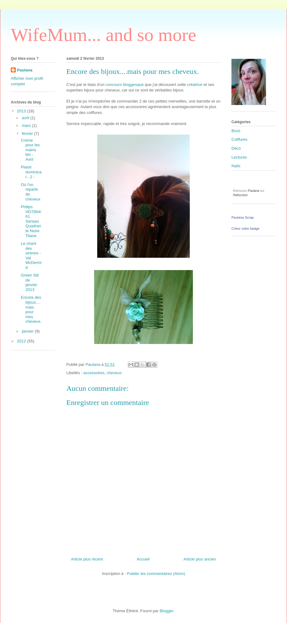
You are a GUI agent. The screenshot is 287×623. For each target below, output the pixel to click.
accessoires (94, 372)
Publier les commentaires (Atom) (156, 573)
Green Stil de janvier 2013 (30, 282)
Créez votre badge (245, 228)
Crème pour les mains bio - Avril (30, 150)
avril (26, 117)
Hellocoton (240, 195)
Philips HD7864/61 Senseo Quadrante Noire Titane (31, 221)
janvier (28, 331)
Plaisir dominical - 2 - (31, 172)
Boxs (235, 130)
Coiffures (239, 139)
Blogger (166, 611)
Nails (235, 166)
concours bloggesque (125, 84)
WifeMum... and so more (103, 35)
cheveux (114, 372)
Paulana (24, 70)
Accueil (143, 559)
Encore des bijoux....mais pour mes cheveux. (31, 309)
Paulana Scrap (242, 217)
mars (27, 125)
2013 (22, 111)
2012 (22, 341)
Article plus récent (87, 559)
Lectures (239, 157)
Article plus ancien (200, 559)
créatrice (194, 84)
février (28, 133)
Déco (236, 148)
